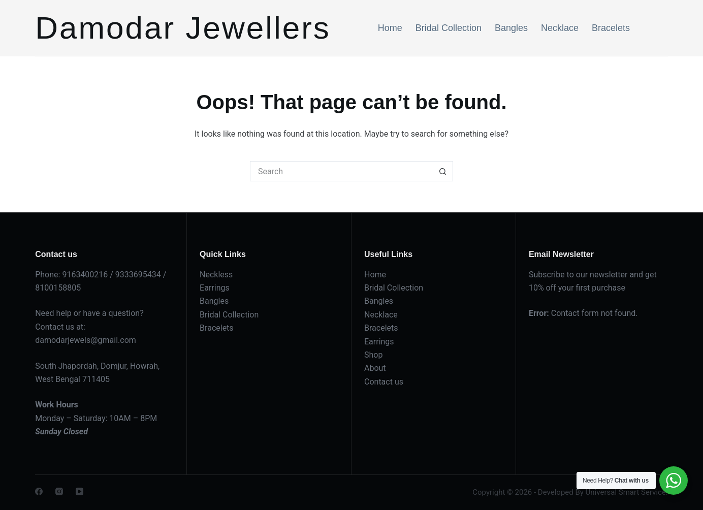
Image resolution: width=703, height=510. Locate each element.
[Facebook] (39, 491)
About (375, 368)
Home (390, 28)
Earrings (215, 288)
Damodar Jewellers (183, 27)
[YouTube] (79, 491)
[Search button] (443, 171)
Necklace (560, 28)
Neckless (216, 274)
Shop (373, 355)
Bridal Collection (449, 28)
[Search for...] (341, 171)
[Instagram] (59, 491)
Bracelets (611, 28)
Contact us (383, 382)
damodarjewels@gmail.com (85, 340)
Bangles (511, 28)
